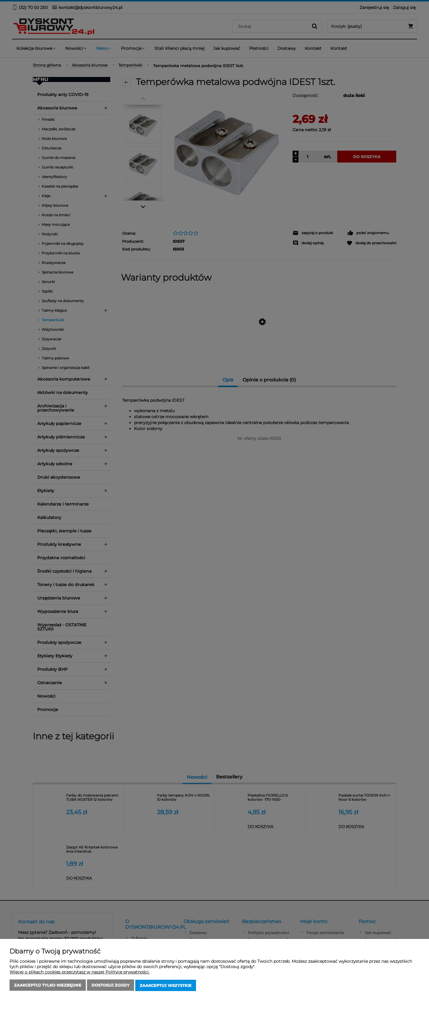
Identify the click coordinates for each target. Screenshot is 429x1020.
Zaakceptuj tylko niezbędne (47, 985)
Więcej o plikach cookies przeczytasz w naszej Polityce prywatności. (80, 972)
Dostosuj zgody (110, 985)
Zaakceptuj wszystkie (166, 985)
